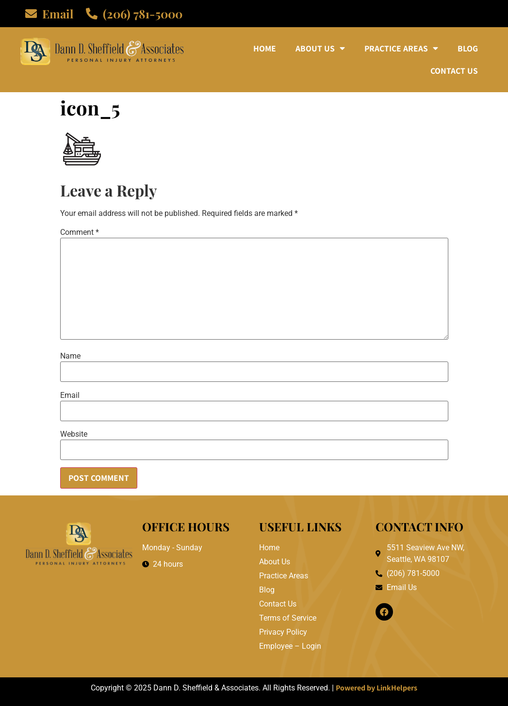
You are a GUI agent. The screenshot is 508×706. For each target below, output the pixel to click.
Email (70, 395)
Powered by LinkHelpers (376, 688)
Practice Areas (401, 48)
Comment (79, 232)
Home (264, 48)
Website (73, 434)
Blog (468, 48)
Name (70, 356)
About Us (320, 48)
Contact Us (454, 70)
